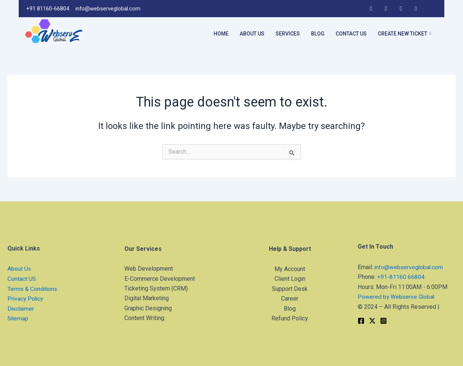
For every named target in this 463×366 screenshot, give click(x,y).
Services (288, 34)
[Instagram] (401, 8)
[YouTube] (416, 8)
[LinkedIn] (386, 8)
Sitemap (18, 318)
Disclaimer (21, 308)
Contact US (21, 278)
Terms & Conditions (33, 288)
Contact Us (351, 34)
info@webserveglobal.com (409, 267)
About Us (252, 34)
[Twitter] (430, 8)
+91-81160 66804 (401, 276)
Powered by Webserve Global (397, 296)
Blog (317, 34)
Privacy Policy (26, 298)
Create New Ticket (404, 34)
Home (221, 34)
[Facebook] (371, 8)
